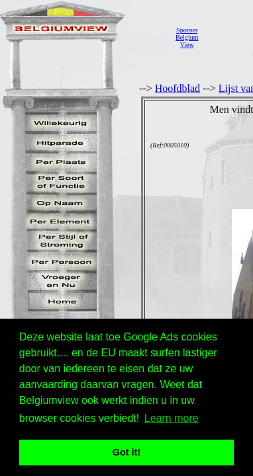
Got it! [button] (126, 452)
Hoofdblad (177, 88)
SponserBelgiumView (187, 37)
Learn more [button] (171, 418)
